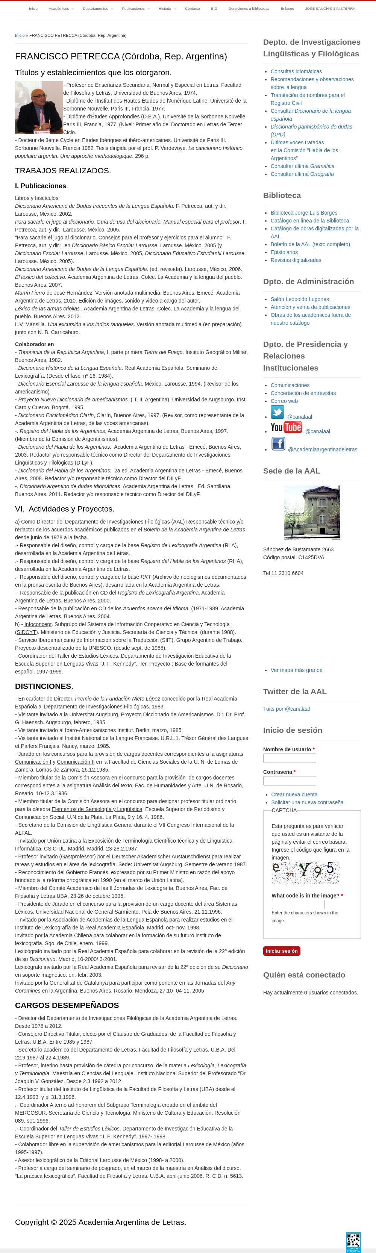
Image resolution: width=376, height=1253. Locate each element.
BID (214, 8)
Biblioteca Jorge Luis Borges (304, 213)
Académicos (58, 9)
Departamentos (95, 9)
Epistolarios (284, 252)
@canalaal (291, 417)
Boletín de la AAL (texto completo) (310, 244)
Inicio (33, 8)
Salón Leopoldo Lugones (300, 299)
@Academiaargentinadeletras (314, 449)
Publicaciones (133, 9)
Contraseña (279, 772)
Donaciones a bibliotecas (249, 8)
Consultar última (303, 166)
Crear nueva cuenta (294, 794)
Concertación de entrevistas (303, 393)
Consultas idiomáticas (296, 71)
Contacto (192, 8)
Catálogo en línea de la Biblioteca (310, 221)
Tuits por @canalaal (286, 709)
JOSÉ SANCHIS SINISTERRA (330, 8)
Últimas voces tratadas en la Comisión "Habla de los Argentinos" (304, 150)
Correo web (284, 401)
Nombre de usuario (289, 749)
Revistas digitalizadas (296, 260)
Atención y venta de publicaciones (310, 307)
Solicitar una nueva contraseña (307, 802)
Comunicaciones (290, 385)
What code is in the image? (307, 896)
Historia (165, 9)
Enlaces (287, 8)
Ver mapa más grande (297, 670)
